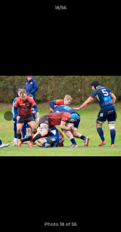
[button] (113, 9)
